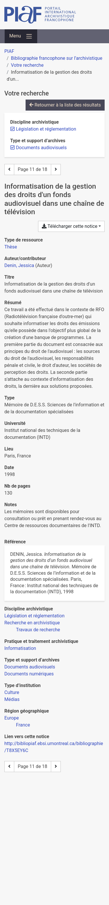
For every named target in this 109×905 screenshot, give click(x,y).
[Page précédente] (9, 169)
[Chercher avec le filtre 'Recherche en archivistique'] (32, 622)
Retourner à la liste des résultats (65, 105)
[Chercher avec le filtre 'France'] (23, 725)
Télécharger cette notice (69, 226)
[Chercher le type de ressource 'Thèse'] (10, 247)
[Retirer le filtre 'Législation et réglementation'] (46, 129)
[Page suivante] (56, 169)
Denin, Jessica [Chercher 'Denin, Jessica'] (19, 265)
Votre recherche (27, 65)
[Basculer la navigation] (21, 36)
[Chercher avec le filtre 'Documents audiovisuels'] (29, 667)
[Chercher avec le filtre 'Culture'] (11, 692)
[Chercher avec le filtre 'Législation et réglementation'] (34, 616)
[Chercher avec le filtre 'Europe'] (11, 718)
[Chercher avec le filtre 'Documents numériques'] (29, 674)
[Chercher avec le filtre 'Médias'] (11, 699)
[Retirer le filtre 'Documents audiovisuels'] (41, 147)
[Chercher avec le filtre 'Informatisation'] (20, 648)
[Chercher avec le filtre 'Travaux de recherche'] (38, 629)
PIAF (9, 51)
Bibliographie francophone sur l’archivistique (56, 58)
